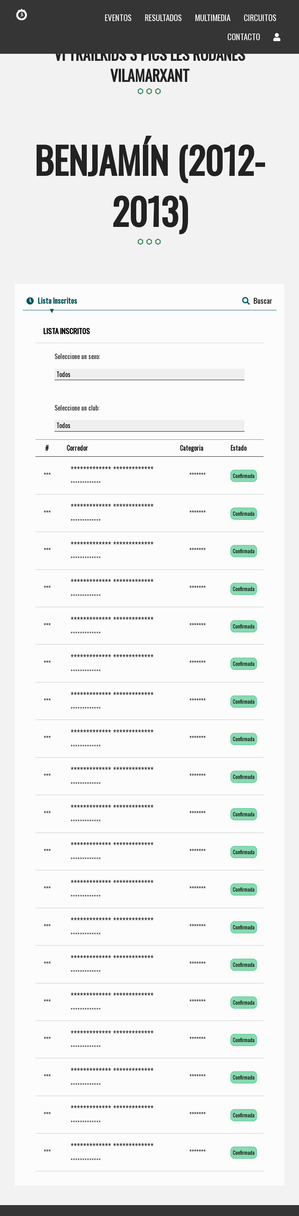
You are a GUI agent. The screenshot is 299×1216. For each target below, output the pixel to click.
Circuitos (260, 17)
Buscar (257, 300)
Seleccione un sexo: (77, 356)
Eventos (118, 17)
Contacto (243, 36)
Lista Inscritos (51, 300)
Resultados (163, 17)
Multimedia (212, 17)
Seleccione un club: (77, 407)
